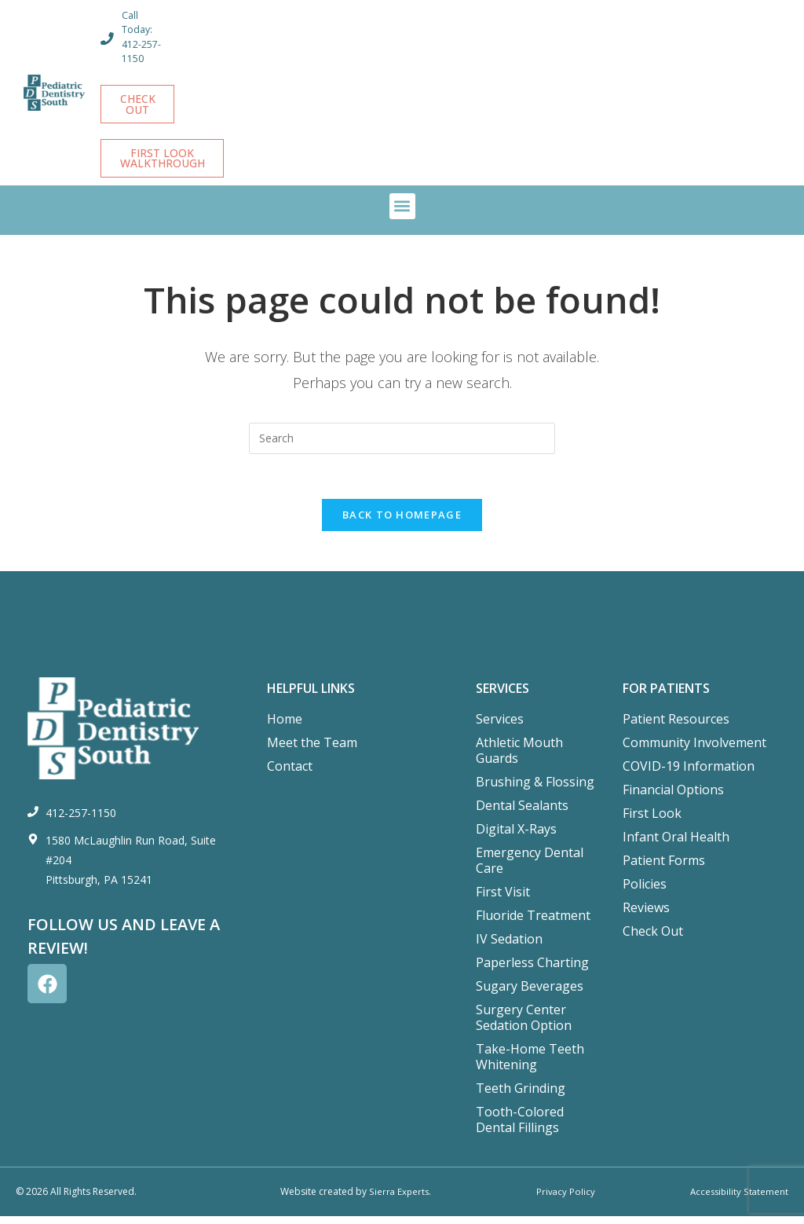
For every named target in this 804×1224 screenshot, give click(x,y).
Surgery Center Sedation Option (524, 1026)
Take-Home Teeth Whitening (530, 1065)
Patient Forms (664, 869)
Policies (645, 892)
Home (284, 727)
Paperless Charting (532, 971)
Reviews (646, 916)
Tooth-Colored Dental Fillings (520, 1128)
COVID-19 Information (689, 774)
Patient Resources (676, 727)
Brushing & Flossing (535, 790)
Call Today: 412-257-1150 (142, 36)
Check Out (653, 939)
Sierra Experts (398, 1200)
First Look (652, 821)
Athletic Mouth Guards (519, 758)
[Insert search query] (402, 443)
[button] (402, 211)
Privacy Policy (565, 1200)
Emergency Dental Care (529, 868)
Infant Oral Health (676, 845)
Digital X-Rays (516, 837)
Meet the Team (312, 751)
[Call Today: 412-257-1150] (107, 38)
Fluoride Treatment (533, 924)
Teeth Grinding (520, 1096)
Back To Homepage (402, 522)
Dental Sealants (522, 814)
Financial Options (673, 798)
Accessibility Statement (737, 1200)
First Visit (503, 900)
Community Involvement (694, 751)
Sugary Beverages (529, 994)
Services (500, 727)
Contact (289, 774)
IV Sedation (509, 947)
